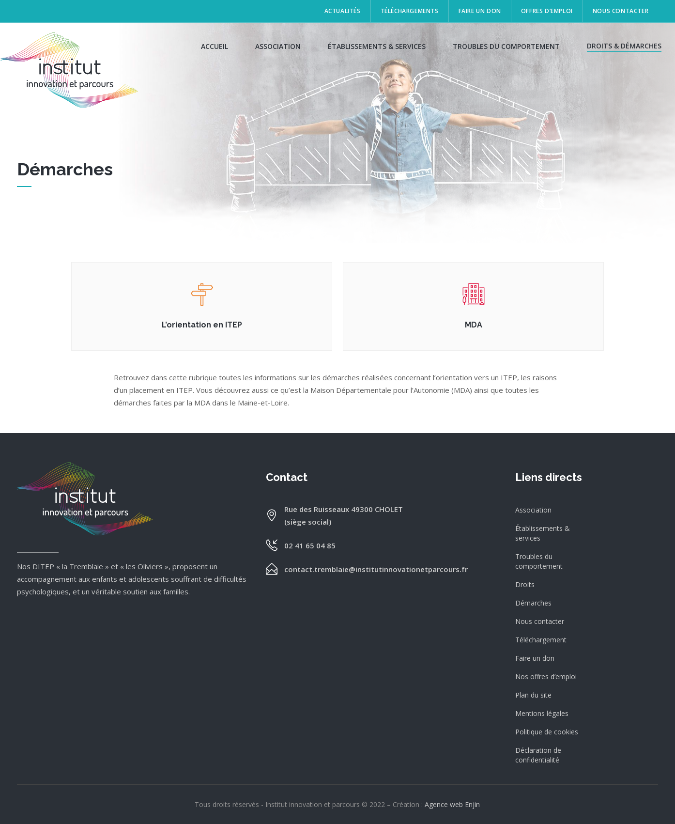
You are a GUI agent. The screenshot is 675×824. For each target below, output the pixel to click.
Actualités (342, 11)
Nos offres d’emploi (546, 676)
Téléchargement (541, 639)
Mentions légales (541, 713)
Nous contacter (620, 11)
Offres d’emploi (547, 11)
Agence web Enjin (452, 804)
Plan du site (533, 695)
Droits (525, 584)
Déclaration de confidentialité (538, 755)
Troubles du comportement (539, 561)
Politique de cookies (546, 731)
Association (533, 509)
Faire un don (480, 11)
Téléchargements (410, 11)
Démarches (533, 602)
